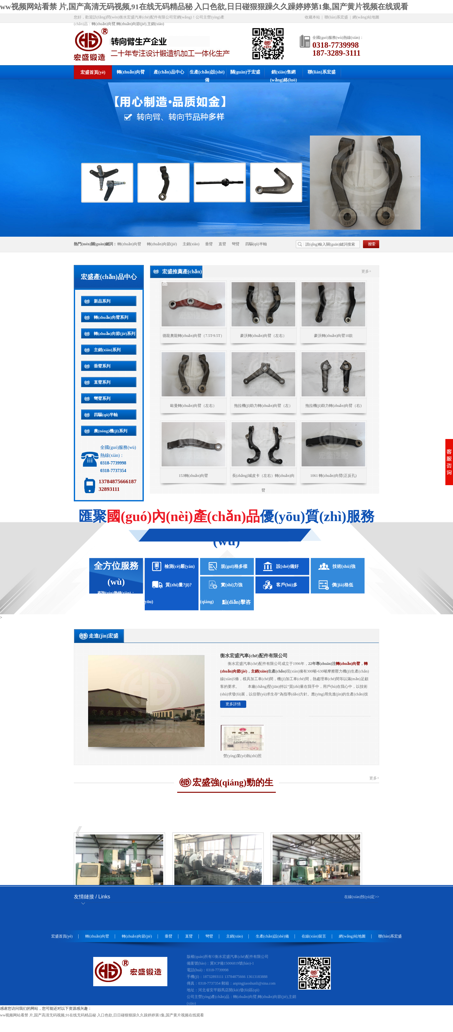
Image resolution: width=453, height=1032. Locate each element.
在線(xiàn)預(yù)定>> (361, 897)
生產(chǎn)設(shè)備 (207, 74)
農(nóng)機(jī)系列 (110, 431)
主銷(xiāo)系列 (107, 349)
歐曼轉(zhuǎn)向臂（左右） (193, 405)
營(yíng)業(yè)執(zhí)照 (242, 756)
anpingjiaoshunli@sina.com (254, 983)
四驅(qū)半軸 (256, 244)
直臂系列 (102, 382)
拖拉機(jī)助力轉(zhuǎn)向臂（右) (333, 405)
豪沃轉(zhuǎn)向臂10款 (333, 335)
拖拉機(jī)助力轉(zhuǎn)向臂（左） (263, 405)
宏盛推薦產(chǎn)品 (182, 273)
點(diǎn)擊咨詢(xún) (236, 603)
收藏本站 (312, 17)
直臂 (222, 244)
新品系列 (102, 301)
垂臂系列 (102, 366)
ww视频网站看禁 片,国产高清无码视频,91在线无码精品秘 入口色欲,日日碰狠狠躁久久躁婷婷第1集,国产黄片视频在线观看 (204, 7)
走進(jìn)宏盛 (103, 635)
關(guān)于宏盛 (245, 72)
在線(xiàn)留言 (314, 936)
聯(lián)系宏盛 (336, 17)
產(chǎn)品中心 (169, 72)
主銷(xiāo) (155, 24)
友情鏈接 (92, 896)
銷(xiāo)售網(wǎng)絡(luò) (283, 74)
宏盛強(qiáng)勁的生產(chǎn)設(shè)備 (232, 785)
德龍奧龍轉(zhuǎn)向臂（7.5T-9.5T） (193, 335)
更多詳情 (233, 704)
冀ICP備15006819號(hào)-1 (232, 963)
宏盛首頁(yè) (93, 72)
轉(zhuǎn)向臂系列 (111, 317)
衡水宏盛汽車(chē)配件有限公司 (254, 655)
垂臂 (209, 244)
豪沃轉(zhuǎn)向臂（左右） (263, 335)
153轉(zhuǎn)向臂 (193, 475)
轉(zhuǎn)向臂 (103, 24)
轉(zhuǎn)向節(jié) (131, 24)
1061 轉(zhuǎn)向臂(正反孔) (333, 475)
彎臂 (236, 244)
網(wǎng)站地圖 (365, 17)
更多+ (366, 271)
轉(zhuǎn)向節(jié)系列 (115, 333)
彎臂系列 (102, 398)
